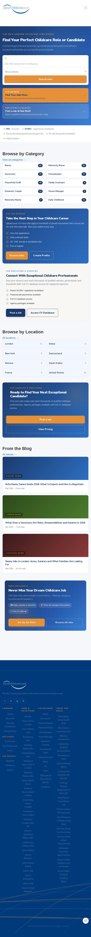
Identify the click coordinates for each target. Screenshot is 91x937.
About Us (10, 718)
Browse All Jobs (64, 622)
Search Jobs (45, 79)
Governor (45, 787)
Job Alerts (10, 765)
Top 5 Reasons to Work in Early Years (64, 820)
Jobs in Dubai (28, 850)
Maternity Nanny (45, 727)
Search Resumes (10, 746)
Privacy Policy (10, 731)
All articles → (9, 454)
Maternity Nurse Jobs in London (28, 792)
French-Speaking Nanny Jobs (28, 834)
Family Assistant (45, 757)
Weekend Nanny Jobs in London (28, 764)
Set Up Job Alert (27, 622)
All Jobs (28, 716)
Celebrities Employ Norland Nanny (63, 747)
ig (17, 701)
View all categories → (14, 159)
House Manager (45, 737)
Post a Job (16, 312)
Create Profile (41, 255)
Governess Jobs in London (28, 803)
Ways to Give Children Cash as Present (63, 863)
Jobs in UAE (28, 871)
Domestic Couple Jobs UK (28, 822)
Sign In (10, 750)
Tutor (45, 771)
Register (10, 761)
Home (10, 714)
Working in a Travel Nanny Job (63, 801)
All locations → (10, 338)
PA (45, 766)
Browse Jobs (17, 255)
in (11, 701)
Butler (45, 762)
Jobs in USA (28, 883)
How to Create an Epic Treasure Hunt (63, 840)
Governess (45, 718)
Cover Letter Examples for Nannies (64, 775)
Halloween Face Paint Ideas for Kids (63, 851)
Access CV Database (42, 312)
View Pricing (45, 429)
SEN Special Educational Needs (45, 779)
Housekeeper (45, 732)
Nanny (45, 714)
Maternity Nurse (45, 723)
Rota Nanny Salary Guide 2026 (63, 720)
